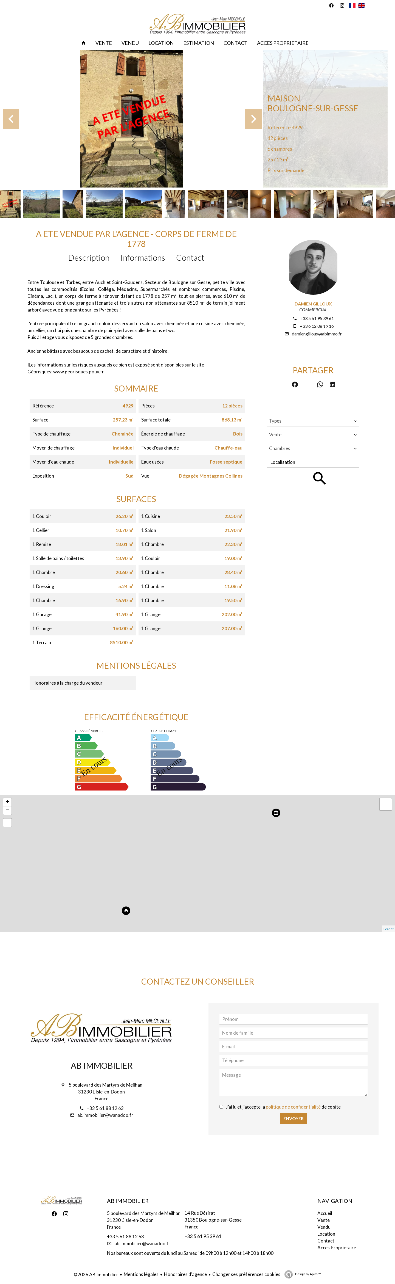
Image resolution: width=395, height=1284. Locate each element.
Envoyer (293, 1118)
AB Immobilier (101, 1065)
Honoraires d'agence (185, 1274)
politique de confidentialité (293, 1107)
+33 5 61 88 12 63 (105, 1108)
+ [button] (7, 802)
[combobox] (313, 420)
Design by (308, 1274)
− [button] (7, 810)
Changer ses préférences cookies (246, 1274)
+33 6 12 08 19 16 (317, 326)
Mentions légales (141, 1274)
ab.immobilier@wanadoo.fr (105, 1115)
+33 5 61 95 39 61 (317, 318)
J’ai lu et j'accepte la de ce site (283, 1107)
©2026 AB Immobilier (96, 1274)
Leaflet (388, 929)
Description (88, 257)
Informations (142, 257)
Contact (190, 257)
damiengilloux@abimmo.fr (317, 333)
